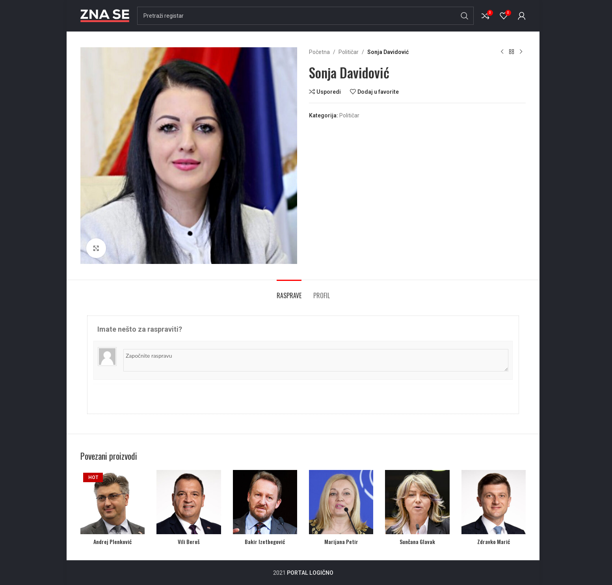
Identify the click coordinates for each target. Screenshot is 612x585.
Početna (319, 52)
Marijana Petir (341, 541)
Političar (349, 52)
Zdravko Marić (493, 541)
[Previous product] (502, 52)
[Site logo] (104, 15)
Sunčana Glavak (417, 541)
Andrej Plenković (112, 541)
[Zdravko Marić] (493, 502)
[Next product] (521, 52)
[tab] (289, 292)
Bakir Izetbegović (265, 541)
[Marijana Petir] (341, 502)
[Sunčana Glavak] (417, 502)
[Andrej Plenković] (112, 502)
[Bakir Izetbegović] (265, 502)
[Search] (305, 16)
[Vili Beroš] (188, 502)
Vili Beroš (189, 541)
